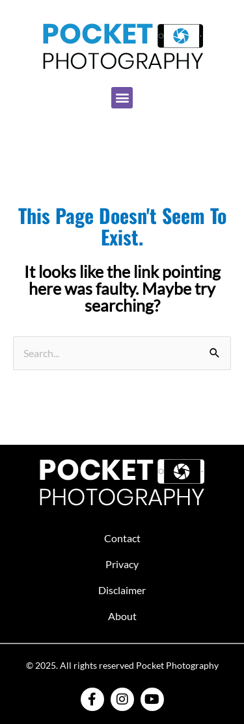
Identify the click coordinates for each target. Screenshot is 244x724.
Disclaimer (122, 590)
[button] (122, 97)
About (122, 616)
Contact (122, 538)
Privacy (122, 564)
